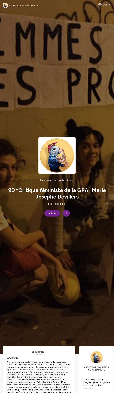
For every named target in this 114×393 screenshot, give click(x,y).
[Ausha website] (104, 5)
